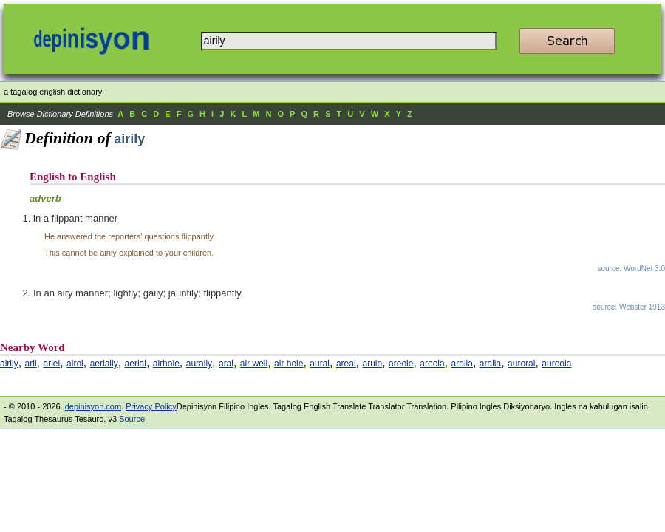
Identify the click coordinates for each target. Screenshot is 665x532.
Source (132, 419)
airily (9, 363)
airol (74, 363)
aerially (104, 363)
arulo (373, 363)
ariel (51, 363)
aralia (490, 363)
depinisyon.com (93, 406)
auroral (521, 363)
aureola (556, 363)
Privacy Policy (151, 406)
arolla (462, 363)
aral (226, 363)
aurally (199, 363)
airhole (166, 363)
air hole (288, 363)
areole (401, 363)
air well (253, 363)
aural (320, 363)
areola (432, 363)
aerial (135, 363)
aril (31, 363)
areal (346, 363)
